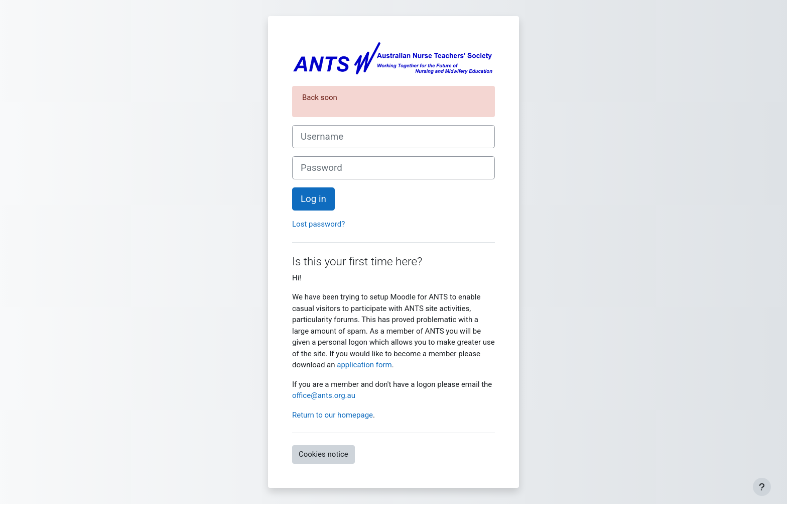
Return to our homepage (332, 415)
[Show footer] (762, 487)
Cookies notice (323, 454)
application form (364, 364)
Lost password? (318, 224)
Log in (313, 198)
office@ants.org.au (323, 395)
